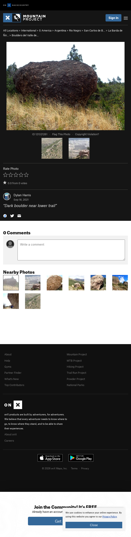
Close (94, 525)
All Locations (10, 30)
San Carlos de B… (94, 30)
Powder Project (76, 379)
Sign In (113, 18)
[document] (94, 519)
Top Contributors (14, 385)
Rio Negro (75, 30)
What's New (11, 379)
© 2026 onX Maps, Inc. (54, 468)
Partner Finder (12, 372)
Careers (9, 440)
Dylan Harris (22, 195)
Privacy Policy (109, 516)
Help (7, 360)
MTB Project (74, 360)
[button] (5, 215)
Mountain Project (77, 354)
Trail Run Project (76, 372)
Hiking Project (75, 366)
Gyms (7, 366)
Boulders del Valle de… (25, 35)
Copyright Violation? (87, 134)
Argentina (60, 30)
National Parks (75, 385)
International (28, 30)
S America (45, 30)
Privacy (85, 468)
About (7, 354)
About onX (10, 434)
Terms (74, 468)
